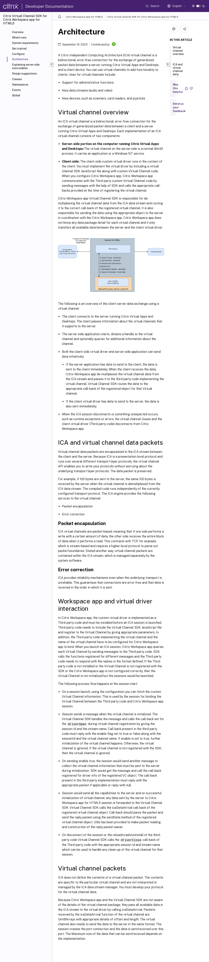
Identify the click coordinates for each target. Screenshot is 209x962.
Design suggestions (24, 73)
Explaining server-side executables (26, 66)
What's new (19, 37)
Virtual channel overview (178, 52)
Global (16, 95)
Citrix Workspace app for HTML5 (84, 16)
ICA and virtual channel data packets (178, 73)
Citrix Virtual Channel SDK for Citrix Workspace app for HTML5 (142, 16)
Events (16, 90)
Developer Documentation (49, 6)
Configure (18, 54)
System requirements (25, 43)
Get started (19, 48)
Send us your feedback (179, 107)
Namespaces (20, 84)
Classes (17, 79)
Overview (17, 32)
